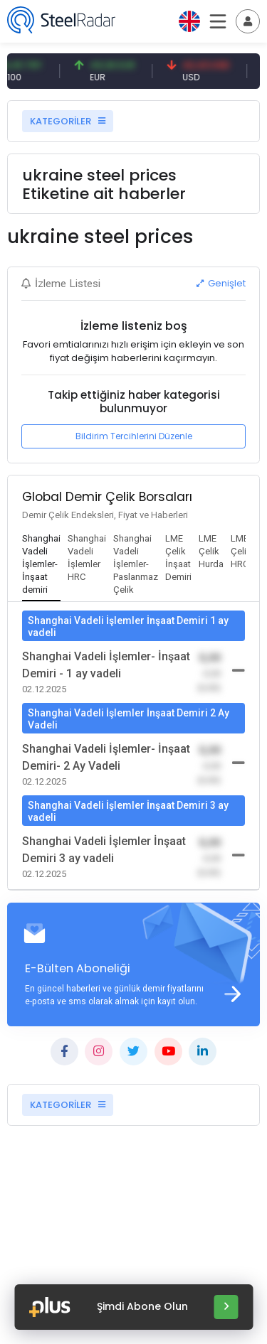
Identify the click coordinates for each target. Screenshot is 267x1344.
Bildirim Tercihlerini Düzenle (133, 436)
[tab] (41, 565)
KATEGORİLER (67, 121)
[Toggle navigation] (248, 21)
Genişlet (221, 283)
